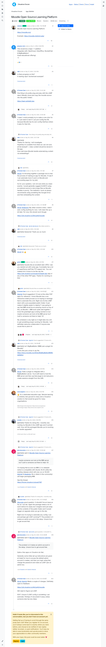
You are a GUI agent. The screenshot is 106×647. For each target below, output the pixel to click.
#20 (52, 578)
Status (76, 4)
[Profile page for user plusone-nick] (13, 47)
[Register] (103, 5)
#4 (52, 90)
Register (16, 641)
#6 (52, 137)
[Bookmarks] (2, 16)
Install (92, 4)
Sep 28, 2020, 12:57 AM (32, 137)
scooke (19, 420)
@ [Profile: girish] (19, 294)
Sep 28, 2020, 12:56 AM (38, 114)
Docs (87, 4)
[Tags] (2, 9)
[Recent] (2, 5)
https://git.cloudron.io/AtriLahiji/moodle (31, 216)
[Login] (103, 2)
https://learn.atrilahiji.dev (25, 101)
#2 (52, 46)
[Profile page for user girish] (13, 263)
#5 (52, 114)
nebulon (19, 26)
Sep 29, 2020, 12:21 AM (38, 499)
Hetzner (34, 487)
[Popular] (2, 13)
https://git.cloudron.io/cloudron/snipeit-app (32, 273)
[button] (2, 641)
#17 (52, 450)
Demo (82, 4)
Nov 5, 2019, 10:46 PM (37, 46)
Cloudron (22, 487)
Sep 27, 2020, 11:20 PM (32, 71)
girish (19, 262)
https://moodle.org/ (24, 32)
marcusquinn (21, 391)
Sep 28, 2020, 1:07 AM (38, 171)
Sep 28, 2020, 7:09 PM (32, 343)
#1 (52, 26)
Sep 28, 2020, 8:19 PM (38, 369)
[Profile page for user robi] (13, 73)
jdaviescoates (21, 450)
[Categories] (2, 2)
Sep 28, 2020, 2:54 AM (32, 229)
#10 (52, 249)
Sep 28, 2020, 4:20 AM (38, 249)
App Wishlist (31, 21)
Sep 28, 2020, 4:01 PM (37, 262)
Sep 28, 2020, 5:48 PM (38, 291)
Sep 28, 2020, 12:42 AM (38, 90)
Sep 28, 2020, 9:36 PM (34, 420)
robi (18, 71)
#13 (52, 343)
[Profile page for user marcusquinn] (13, 393)
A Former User (21, 90)
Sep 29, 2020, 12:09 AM (38, 450)
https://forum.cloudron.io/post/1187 (29, 482)
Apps (70, 4)
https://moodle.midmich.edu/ (34, 36)
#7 (52, 171)
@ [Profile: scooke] (20, 502)
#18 (52, 499)
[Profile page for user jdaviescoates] (13, 451)
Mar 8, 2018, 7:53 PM (38, 26)
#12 (52, 291)
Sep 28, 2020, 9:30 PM (37, 391)
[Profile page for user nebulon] (13, 27)
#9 (52, 229)
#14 (52, 369)
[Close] (51, 614)
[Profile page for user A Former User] (13, 91)
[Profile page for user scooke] (13, 421)
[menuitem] (103, 2)
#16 (52, 420)
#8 (52, 205)
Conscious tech (21, 81)
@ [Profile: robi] (19, 173)
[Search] (2, 20)
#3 (52, 71)
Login (22, 641)
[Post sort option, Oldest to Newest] (65, 29)
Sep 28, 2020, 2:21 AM (38, 205)
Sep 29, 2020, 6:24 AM (38, 578)
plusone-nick (21, 46)
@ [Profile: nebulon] (25, 207)
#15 (52, 391)
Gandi (28, 487)
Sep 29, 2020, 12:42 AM (38, 535)
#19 (52, 535)
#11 (52, 262)
